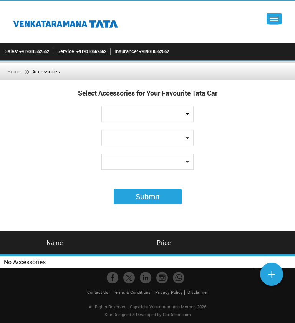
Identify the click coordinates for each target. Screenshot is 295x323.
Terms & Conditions (132, 292)
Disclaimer (197, 292)
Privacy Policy (169, 292)
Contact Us (97, 292)
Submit (148, 196)
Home (13, 71)
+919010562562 (34, 51)
